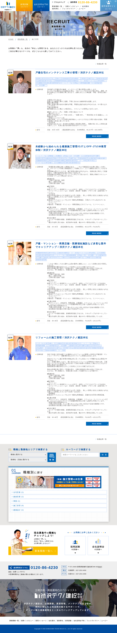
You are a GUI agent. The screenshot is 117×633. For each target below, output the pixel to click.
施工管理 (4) (18, 505)
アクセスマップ (59, 2)
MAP (100, 567)
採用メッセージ (41, 620)
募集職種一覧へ (44, 551)
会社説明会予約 (79, 620)
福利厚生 (55, 8)
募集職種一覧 (57, 6)
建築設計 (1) (18, 510)
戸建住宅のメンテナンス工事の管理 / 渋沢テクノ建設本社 (69, 72)
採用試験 (68, 620)
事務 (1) (16, 501)
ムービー (82, 8)
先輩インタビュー (72, 6)
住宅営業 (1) (18, 492)
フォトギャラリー (69, 8)
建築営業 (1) (18, 497)
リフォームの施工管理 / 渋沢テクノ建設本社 (61, 337)
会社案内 (85, 6)
